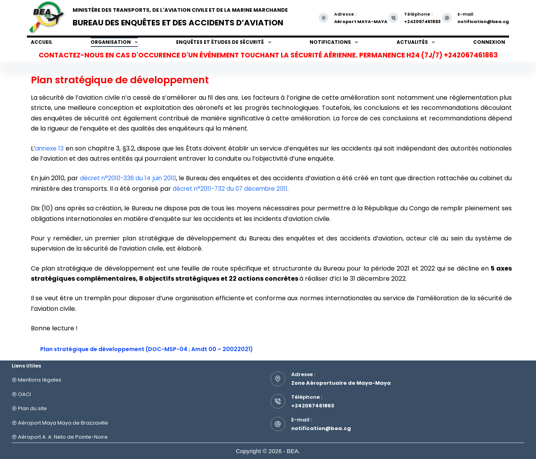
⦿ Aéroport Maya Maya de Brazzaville (60, 423)
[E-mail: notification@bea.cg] (447, 18)
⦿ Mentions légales (36, 380)
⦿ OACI (21, 394)
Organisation (114, 42)
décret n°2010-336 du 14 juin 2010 (131, 178)
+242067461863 (312, 405)
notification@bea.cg (483, 21)
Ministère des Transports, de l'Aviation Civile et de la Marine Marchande (180, 10)
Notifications (334, 42)
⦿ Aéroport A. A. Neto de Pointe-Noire (60, 437)
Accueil (41, 42)
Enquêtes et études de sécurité (223, 42)
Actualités (416, 42)
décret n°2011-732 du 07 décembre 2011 (242, 188)
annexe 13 (50, 148)
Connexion (489, 42)
